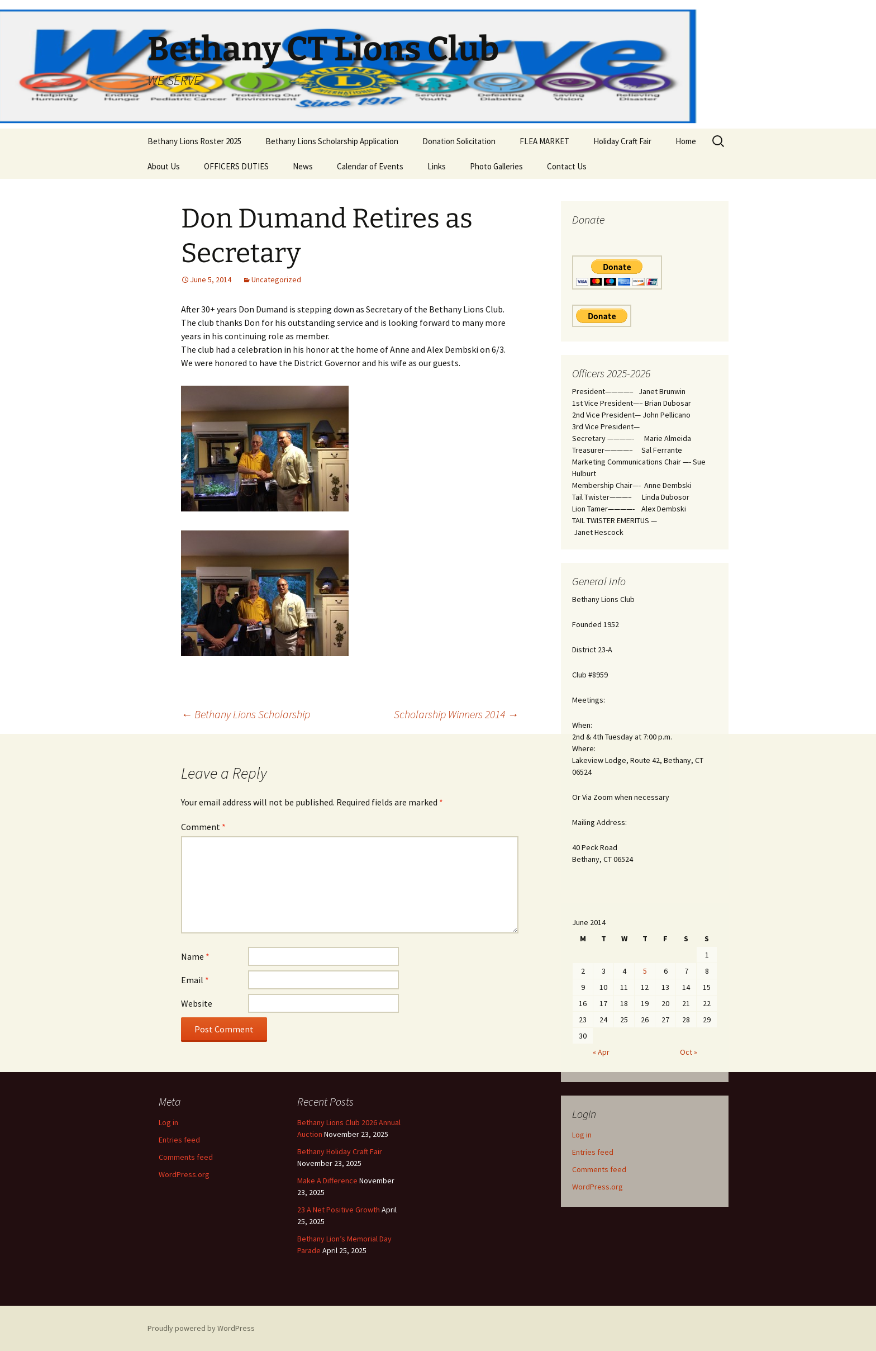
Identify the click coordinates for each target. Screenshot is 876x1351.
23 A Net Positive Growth (338, 1210)
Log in (582, 1135)
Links (436, 166)
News (303, 166)
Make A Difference (327, 1180)
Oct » (688, 1052)
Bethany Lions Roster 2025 (194, 141)
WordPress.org (597, 1187)
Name (195, 956)
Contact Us (567, 166)
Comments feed (599, 1169)
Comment (203, 826)
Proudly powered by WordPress (201, 1328)
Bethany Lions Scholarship (245, 714)
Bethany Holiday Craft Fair (339, 1151)
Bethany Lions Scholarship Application (331, 141)
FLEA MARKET (544, 141)
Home (685, 141)
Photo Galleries (496, 166)
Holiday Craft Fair (622, 141)
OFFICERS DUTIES (236, 166)
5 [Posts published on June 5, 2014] (645, 971)
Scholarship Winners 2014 (456, 714)
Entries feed (592, 1152)
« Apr (601, 1052)
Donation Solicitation (459, 141)
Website (196, 1003)
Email (195, 979)
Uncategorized (276, 279)
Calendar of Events (370, 166)
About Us (163, 166)
